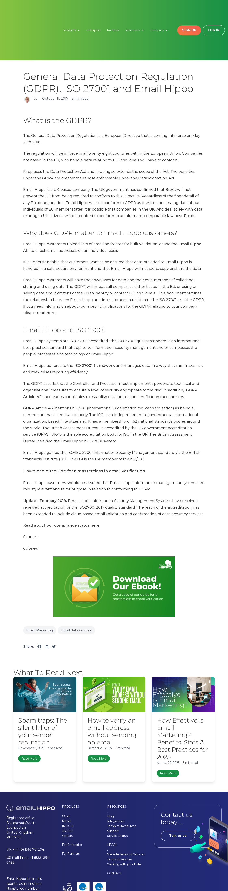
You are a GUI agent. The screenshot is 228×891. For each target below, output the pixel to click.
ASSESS (67, 790)
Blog (110, 776)
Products (71, 10)
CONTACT (114, 833)
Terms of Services (119, 819)
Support (113, 790)
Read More (29, 718)
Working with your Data (124, 824)
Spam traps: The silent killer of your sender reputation (42, 690)
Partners (113, 10)
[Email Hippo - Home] (28, 9)
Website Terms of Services (126, 814)
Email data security (76, 590)
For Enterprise (72, 804)
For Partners (71, 813)
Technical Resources (121, 785)
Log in (214, 10)
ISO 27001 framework (94, 325)
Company (159, 10)
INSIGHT (68, 785)
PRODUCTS (70, 766)
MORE (66, 781)
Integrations (115, 781)
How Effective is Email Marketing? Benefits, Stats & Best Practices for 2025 (182, 698)
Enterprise (93, 10)
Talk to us (177, 795)
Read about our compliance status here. (61, 485)
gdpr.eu (30, 507)
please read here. (39, 272)
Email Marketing (39, 590)
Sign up (189, 10)
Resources (134, 10)
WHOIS (67, 795)
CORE (66, 776)
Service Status (117, 795)
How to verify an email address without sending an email (112, 690)
